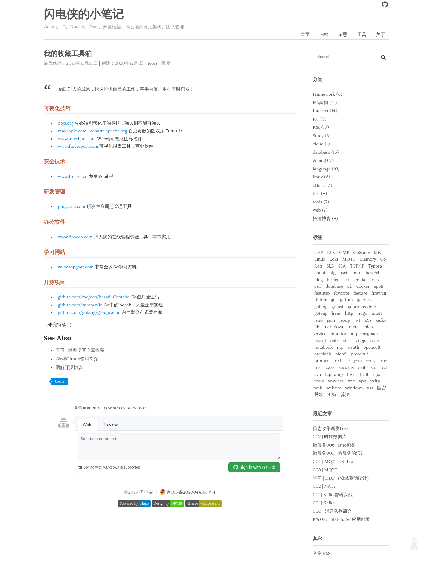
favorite (341, 293)
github (346, 299)
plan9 (341, 354)
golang (320, 313)
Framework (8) (327, 94)
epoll (378, 286)
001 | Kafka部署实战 (333, 494)
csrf (317, 286)
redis (340, 360)
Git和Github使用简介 (77, 359)
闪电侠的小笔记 (84, 14)
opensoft (371, 347)
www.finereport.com (78, 146)
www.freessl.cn (73, 176)
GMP (344, 252)
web (318, 388)
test (350, 374)
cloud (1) (321, 144)
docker (363, 286)
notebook (323, 347)
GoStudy (361, 252)
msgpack (370, 333)
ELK (331, 252)
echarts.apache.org (108, 131)
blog (318, 279)
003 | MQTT (325, 469)
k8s (377, 252)
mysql (320, 340)
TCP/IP (357, 266)
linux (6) (321, 177)
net (346, 340)
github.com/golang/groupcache (89, 312)
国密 (381, 388)
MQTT (348, 259)
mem (354, 326)
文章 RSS (321, 553)
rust (318, 367)
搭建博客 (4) (325, 218)
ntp (340, 347)
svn (317, 374)
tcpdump (334, 374)
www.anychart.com (77, 138)
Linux (319, 259)
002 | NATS (324, 486)
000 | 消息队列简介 (332, 511)
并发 (318, 394)
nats (334, 340)
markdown (334, 326)
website (333, 388)
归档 (323, 34)
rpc (384, 360)
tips (376, 374)
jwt (357, 320)
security (346, 367)
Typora (375, 266)
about (319, 272)
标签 (317, 237)
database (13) (326, 152)
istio (318, 320)
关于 (380, 34)
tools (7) (321, 202)
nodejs (359, 340)
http (349, 313)
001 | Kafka (324, 503)
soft (374, 367)
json (331, 320)
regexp (355, 360)
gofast (338, 306)
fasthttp (322, 293)
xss (370, 388)
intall (376, 313)
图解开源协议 (69, 367)
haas (336, 313)
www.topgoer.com (76, 267)
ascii (344, 272)
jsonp (344, 320)
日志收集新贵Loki (330, 428)
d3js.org (66, 123)
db (349, 286)
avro (357, 272)
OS (383, 259)
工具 (361, 34)
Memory (367, 259)
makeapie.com (72, 131)
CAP (318, 252)
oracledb (322, 354)
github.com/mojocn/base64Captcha (94, 297)
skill (362, 367)
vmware (336, 381)
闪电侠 (146, 492)
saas (330, 367)
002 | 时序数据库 (330, 436)
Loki (334, 259)
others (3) (322, 185)
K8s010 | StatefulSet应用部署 (341, 519)
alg (333, 272)
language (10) (326, 169)
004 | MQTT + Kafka (333, 461)
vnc (351, 381)
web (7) (320, 210)
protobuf (359, 354)
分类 (317, 79)
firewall (378, 293)
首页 (305, 34)
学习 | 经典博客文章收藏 (80, 350)
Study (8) (322, 135)
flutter (320, 299)
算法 (345, 394)
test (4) (320, 193)
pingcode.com (71, 206)
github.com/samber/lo (80, 305)
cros (374, 279)
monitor (338, 333)
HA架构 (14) (325, 102)
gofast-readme (362, 306)
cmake (359, 279)
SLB (330, 266)
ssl (384, 367)
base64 (372, 272)
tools (152, 63)
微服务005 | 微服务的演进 (339, 453)
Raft (318, 266)
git (333, 299)
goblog (320, 306)
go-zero (364, 299)
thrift (363, 374)
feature (360, 293)
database (334, 286)
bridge (333, 279)
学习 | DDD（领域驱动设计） (342, 478)
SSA (341, 266)
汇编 (331, 394)
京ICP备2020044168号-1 (191, 492)
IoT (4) (320, 119)
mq (354, 333)
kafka (381, 320)
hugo (362, 313)
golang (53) (324, 160)
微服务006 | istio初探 (334, 445)
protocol (322, 360)
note (374, 340)
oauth (353, 347)
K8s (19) (321, 127)
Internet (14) (325, 110)
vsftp (375, 381)
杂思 (342, 34)
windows (354, 388)
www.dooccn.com (75, 237)
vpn (363, 381)
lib (316, 326)
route (371, 360)
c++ (346, 279)
